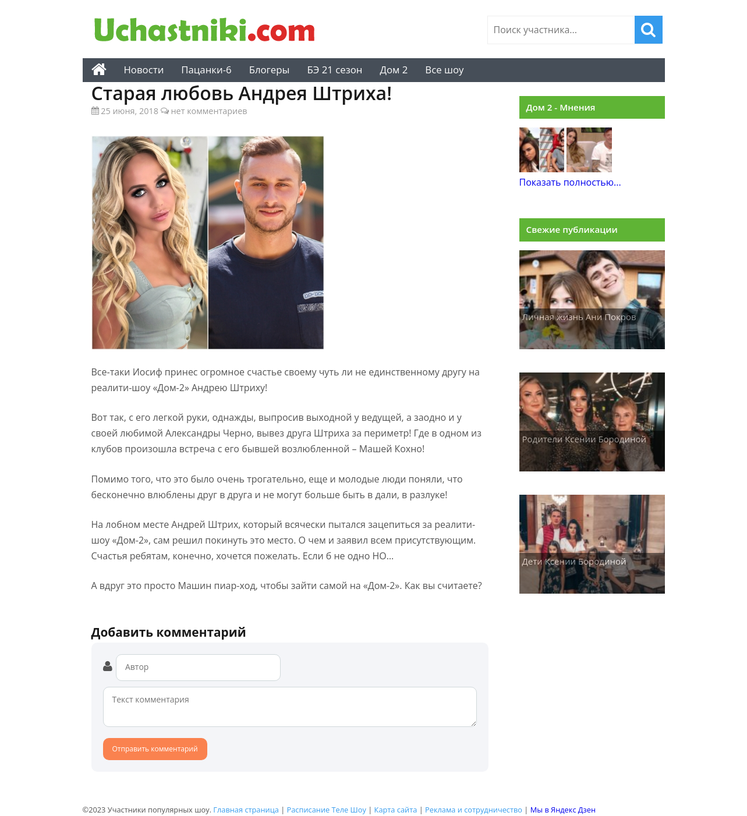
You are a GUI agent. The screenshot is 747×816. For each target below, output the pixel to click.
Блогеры (269, 69)
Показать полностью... (570, 182)
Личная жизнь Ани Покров (579, 316)
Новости (144, 69)
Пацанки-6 (206, 69)
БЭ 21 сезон (334, 69)
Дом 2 (394, 69)
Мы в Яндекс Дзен (563, 809)
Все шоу (444, 69)
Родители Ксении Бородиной (584, 439)
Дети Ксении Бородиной (574, 561)
